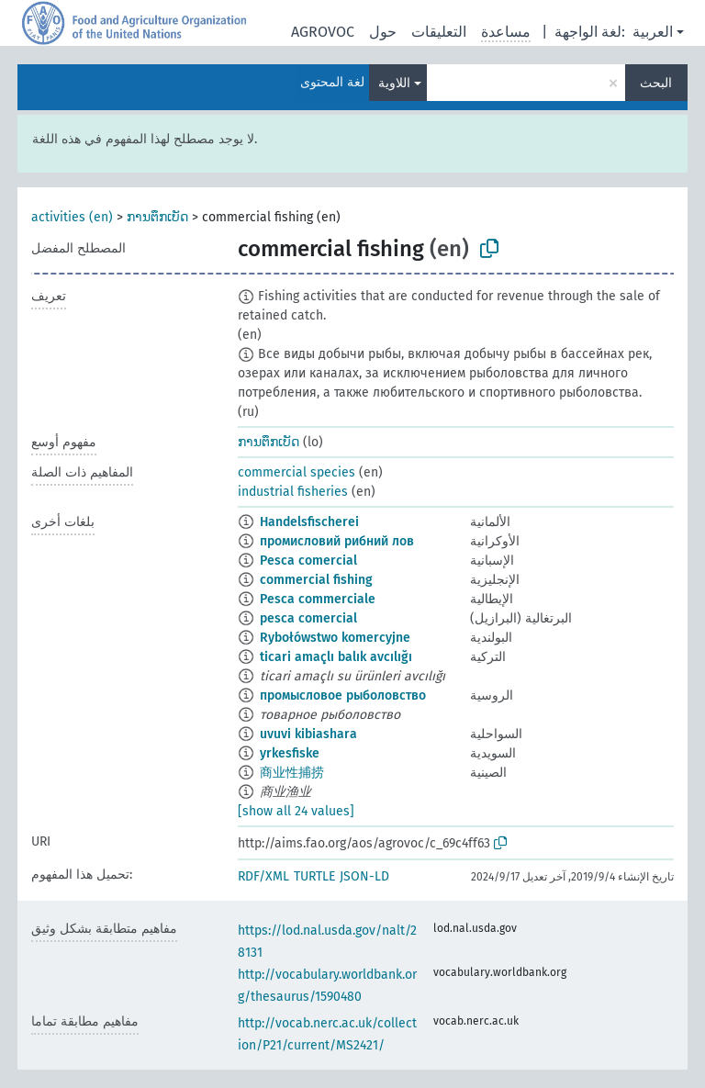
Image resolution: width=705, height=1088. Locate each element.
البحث (656, 83)
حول (383, 31)
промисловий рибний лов (337, 541)
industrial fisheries (293, 491)
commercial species (296, 472)
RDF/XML (263, 876)
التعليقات (438, 31)
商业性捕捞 (292, 772)
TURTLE (314, 876)
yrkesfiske (289, 753)
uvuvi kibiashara (308, 734)
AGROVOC (322, 31)
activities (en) (72, 217)
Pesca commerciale (317, 599)
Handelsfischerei (309, 522)
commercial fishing (316, 580)
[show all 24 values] (296, 811)
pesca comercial (308, 618)
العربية (652, 31)
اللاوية (394, 83)
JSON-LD (364, 876)
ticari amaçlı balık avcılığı (336, 657)
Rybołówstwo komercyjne (335, 637)
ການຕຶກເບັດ (157, 217)
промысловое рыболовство (343, 695)
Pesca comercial (308, 560)
